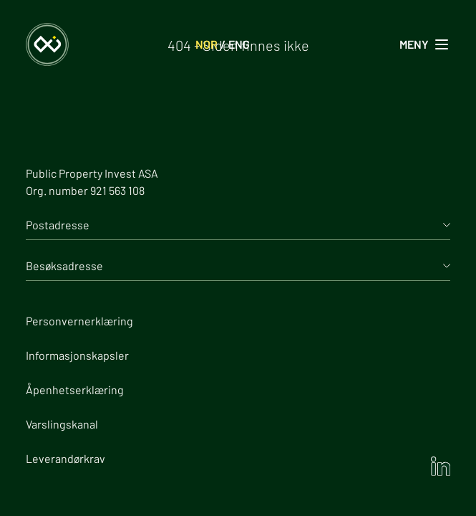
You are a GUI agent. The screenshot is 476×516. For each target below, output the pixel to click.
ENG (239, 44)
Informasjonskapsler (77, 355)
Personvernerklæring (79, 321)
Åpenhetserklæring (75, 389)
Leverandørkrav (65, 458)
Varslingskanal (62, 424)
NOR (206, 44)
